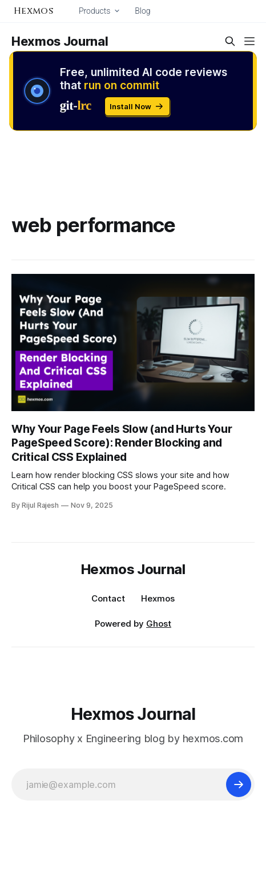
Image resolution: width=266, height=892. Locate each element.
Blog (142, 10)
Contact (108, 598)
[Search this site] (230, 41)
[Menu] (249, 41)
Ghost (158, 623)
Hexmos (158, 598)
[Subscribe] (238, 784)
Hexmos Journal (59, 41)
